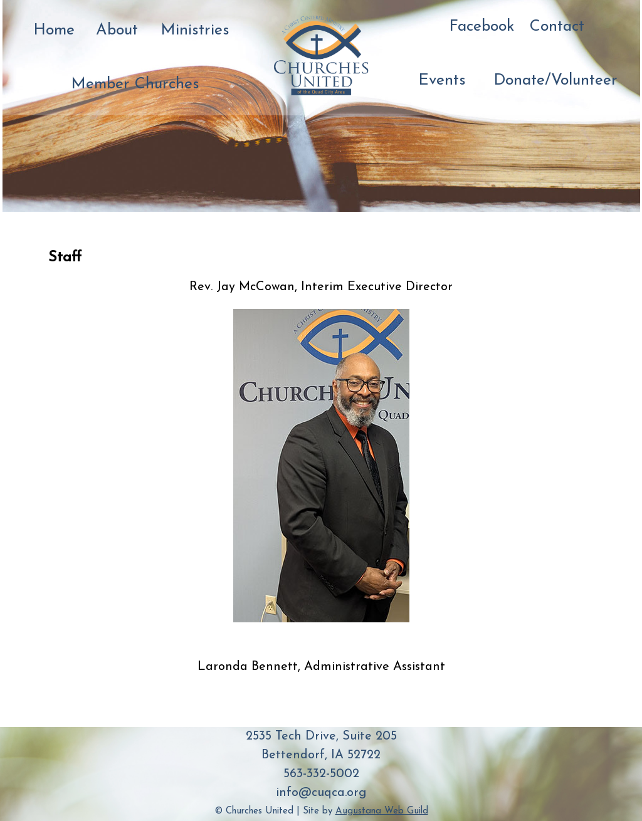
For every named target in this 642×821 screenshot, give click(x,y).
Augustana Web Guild (381, 811)
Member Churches (132, 84)
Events (440, 80)
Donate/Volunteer (552, 80)
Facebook (480, 26)
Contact (556, 26)
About (116, 30)
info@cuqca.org (321, 793)
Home (53, 30)
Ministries (193, 30)
